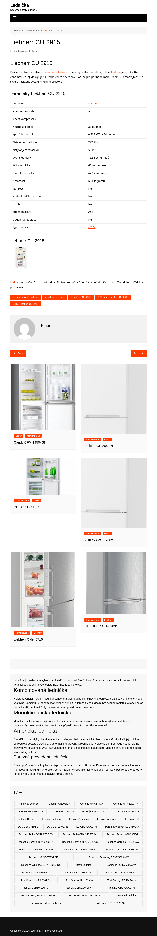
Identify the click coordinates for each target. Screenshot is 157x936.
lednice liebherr (55, 297)
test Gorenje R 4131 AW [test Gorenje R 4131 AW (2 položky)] (79, 880)
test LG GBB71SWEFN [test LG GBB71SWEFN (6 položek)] (78, 887)
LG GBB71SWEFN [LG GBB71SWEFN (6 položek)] (57, 826)
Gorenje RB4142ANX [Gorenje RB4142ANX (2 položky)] (94, 811)
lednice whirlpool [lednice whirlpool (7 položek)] (107, 819)
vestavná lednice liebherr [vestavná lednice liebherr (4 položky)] (46, 903)
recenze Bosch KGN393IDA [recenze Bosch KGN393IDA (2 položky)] (122, 834)
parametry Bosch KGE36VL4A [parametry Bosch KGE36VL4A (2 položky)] (122, 826)
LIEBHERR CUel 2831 (101, 626)
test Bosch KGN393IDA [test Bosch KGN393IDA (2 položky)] (78, 872)
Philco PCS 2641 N (98, 446)
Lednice (116, 72)
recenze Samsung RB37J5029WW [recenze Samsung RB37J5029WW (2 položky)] (109, 857)
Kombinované (20, 51)
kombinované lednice (53, 72)
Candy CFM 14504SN (30, 442)
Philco (107, 439)
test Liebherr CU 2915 (26, 303)
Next (138, 353)
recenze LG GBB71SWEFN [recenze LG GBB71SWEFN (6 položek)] (122, 849)
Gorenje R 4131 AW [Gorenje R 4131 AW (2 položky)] (63, 811)
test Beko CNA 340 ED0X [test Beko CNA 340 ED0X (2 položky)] (35, 872)
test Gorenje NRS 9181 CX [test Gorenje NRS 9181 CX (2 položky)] (36, 880)
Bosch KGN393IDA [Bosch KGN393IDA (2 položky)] (59, 803)
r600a (91, 227)
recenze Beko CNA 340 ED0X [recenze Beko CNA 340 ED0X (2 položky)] (80, 834)
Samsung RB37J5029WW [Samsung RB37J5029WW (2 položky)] (121, 864)
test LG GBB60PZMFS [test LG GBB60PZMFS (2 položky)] (35, 887)
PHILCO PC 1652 (27, 507)
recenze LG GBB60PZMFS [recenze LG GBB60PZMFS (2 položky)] (79, 849)
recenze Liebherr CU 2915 (114, 297)
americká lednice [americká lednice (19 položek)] (29, 803)
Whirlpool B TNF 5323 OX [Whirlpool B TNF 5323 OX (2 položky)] (111, 903)
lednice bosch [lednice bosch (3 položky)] (26, 819)
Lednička (19, 5)
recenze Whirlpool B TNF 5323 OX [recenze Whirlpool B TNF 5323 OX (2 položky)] (41, 864)
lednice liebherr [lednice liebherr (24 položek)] (51, 819)
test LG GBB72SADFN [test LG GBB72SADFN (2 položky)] (122, 887)
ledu (90, 743)
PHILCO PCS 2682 (98, 540)
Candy (18, 436)
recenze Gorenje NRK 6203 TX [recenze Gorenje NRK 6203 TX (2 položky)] (35, 841)
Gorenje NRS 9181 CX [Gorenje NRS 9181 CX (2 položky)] (30, 811)
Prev (18, 353)
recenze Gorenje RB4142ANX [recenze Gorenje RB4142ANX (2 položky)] (36, 849)
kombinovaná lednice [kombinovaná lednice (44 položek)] (126, 811)
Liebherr (33, 51)
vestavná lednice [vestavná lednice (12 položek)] (126, 895)
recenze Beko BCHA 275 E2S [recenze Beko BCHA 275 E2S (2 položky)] (36, 834)
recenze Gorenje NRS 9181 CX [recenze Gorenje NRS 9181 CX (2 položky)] (80, 841)
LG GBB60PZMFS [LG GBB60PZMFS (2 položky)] (28, 826)
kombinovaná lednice (26, 297)
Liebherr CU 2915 (82, 297)
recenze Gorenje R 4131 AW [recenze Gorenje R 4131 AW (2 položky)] (122, 841)
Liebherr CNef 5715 (28, 639)
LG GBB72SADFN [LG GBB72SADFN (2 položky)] (86, 826)
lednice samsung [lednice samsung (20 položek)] (79, 819)
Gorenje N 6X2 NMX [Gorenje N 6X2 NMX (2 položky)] (91, 803)
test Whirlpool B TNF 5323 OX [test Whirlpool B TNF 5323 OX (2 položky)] (86, 895)
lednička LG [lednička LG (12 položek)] (132, 819)
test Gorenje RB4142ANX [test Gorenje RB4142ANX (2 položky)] (121, 880)
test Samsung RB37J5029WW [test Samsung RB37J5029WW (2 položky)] (38, 895)
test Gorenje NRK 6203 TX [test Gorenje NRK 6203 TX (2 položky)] (121, 872)
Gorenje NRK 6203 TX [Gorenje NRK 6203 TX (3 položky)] (125, 803)
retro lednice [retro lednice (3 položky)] (83, 864)
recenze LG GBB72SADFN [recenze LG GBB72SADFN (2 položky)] (44, 857)
